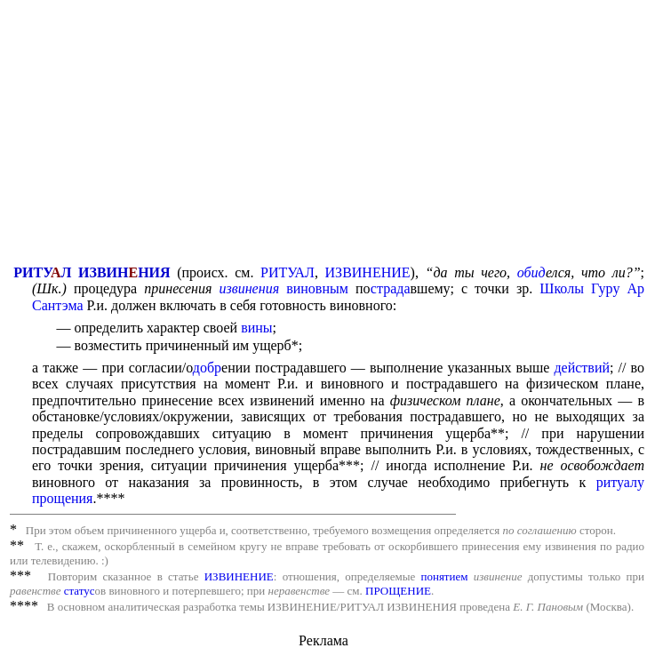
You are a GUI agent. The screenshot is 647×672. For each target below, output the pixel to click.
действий (582, 367)
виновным (317, 288)
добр (207, 367)
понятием (443, 576)
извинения (249, 288)
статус (79, 590)
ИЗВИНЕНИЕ (368, 272)
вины (256, 327)
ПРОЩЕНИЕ (398, 590)
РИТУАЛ (287, 272)
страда (391, 288)
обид (531, 272)
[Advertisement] (327, 134)
